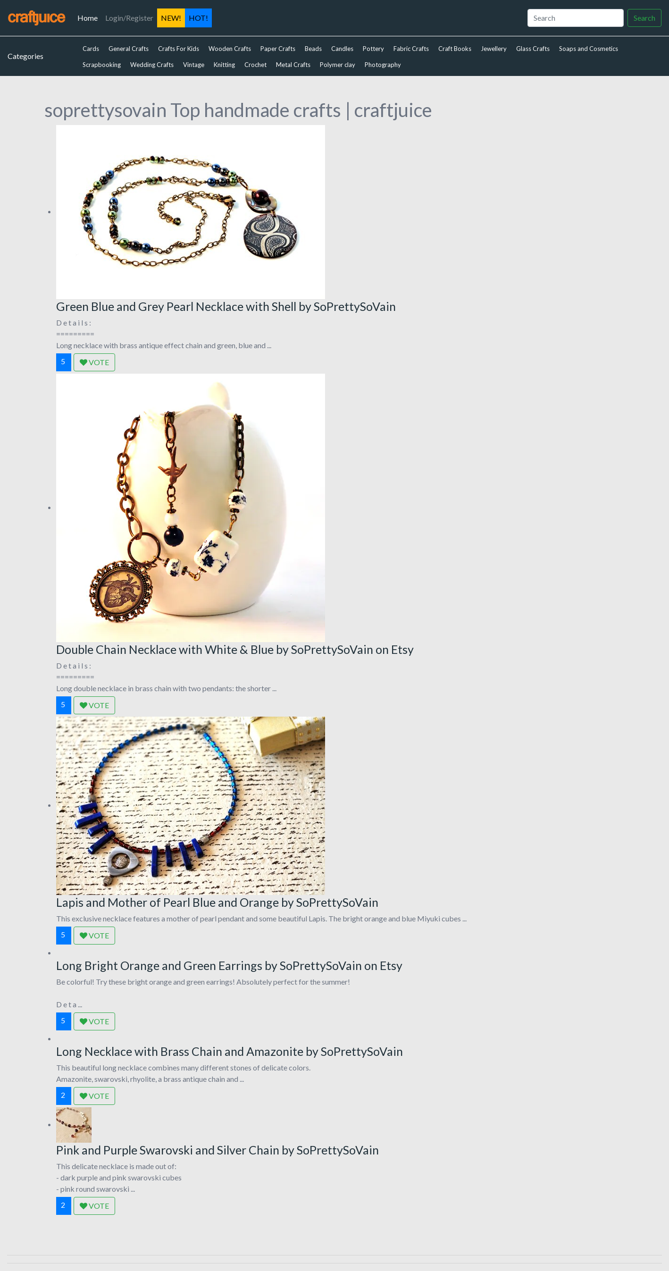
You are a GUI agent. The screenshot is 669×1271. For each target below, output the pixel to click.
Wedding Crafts (152, 64)
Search (644, 17)
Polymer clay (337, 64)
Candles (342, 48)
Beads (313, 48)
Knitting (224, 64)
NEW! (171, 17)
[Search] (575, 18)
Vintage (193, 64)
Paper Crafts (277, 48)
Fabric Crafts (411, 48)
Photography (383, 64)
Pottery (373, 48)
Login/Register (129, 17)
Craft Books (454, 48)
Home (89, 17)
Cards (91, 48)
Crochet (255, 64)
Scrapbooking (102, 64)
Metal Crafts (293, 64)
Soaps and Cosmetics (588, 48)
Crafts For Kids (178, 48)
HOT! (198, 17)
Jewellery (494, 48)
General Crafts (129, 48)
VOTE (94, 362)
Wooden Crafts (230, 48)
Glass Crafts (533, 48)
